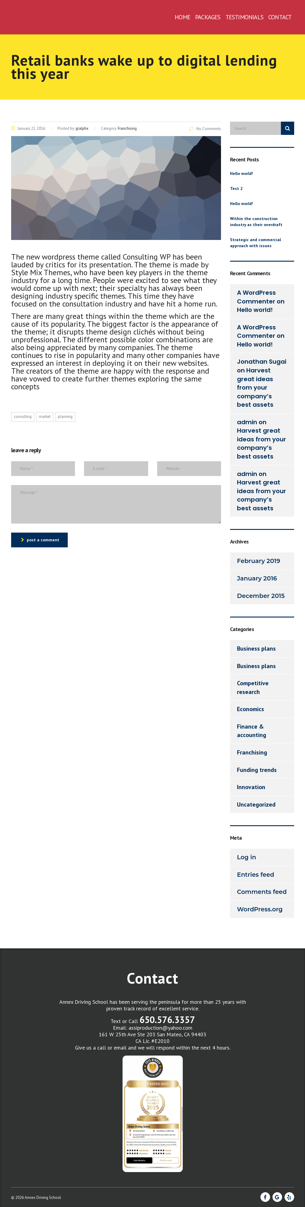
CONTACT (279, 17)
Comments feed (262, 891)
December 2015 (261, 595)
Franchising (252, 752)
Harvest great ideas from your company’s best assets (255, 387)
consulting (23, 416)
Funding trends (257, 770)
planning (65, 416)
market (45, 416)
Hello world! (241, 173)
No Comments (205, 128)
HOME (182, 17)
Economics (250, 709)
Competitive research (253, 687)
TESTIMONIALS (244, 17)
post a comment (40, 540)
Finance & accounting (251, 731)
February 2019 (258, 561)
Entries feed (255, 874)
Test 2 (236, 188)
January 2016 (257, 578)
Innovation (251, 787)
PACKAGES (208, 17)
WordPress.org (260, 909)
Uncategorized (256, 804)
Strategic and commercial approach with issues (255, 242)
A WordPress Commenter (256, 297)
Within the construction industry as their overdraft (256, 221)
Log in (246, 857)
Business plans (256, 648)
